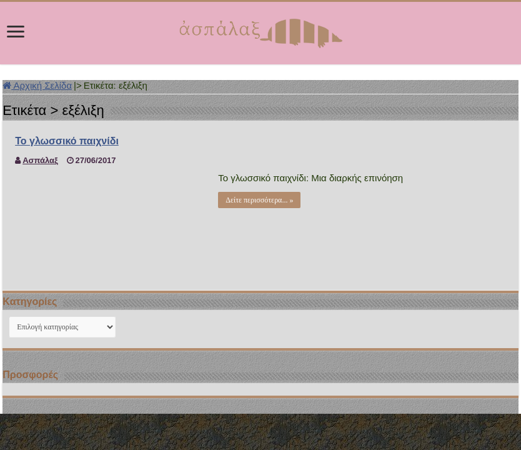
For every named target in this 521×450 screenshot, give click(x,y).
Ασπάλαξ (40, 160)
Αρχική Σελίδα (37, 85)
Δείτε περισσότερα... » (259, 200)
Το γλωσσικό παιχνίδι (67, 141)
